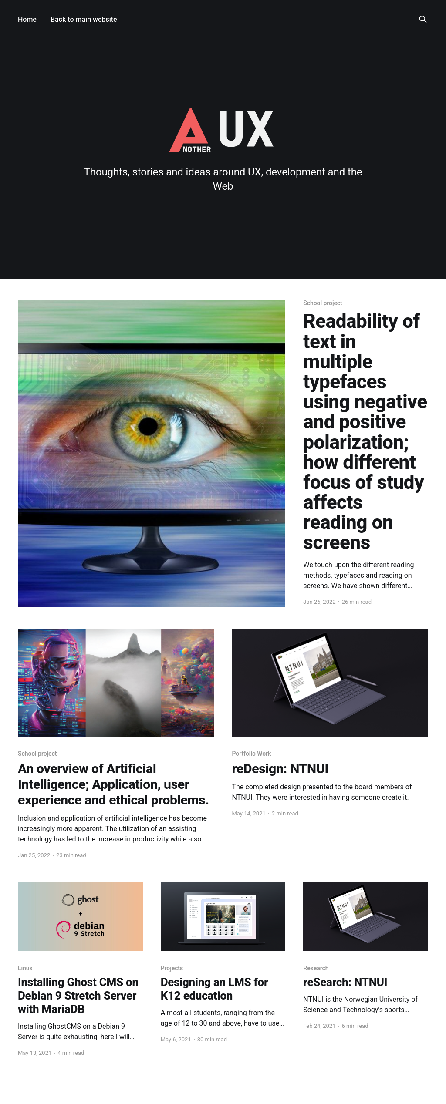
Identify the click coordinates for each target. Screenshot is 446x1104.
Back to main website (84, 19)
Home (27, 19)
